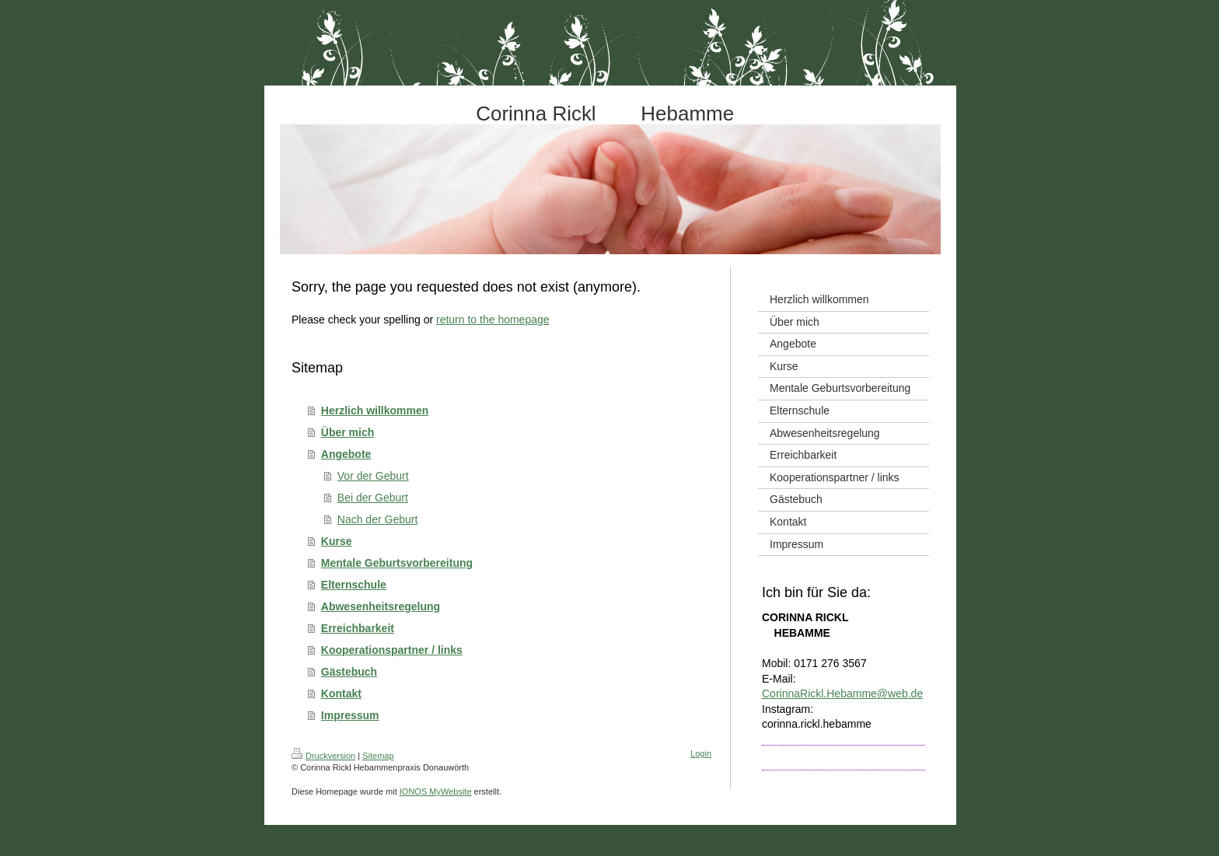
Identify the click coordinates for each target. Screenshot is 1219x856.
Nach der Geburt (377, 519)
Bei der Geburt (372, 497)
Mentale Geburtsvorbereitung (397, 563)
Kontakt (341, 693)
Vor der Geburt (373, 476)
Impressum (350, 715)
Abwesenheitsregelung (380, 606)
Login (700, 753)
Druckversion (323, 755)
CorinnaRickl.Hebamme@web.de (842, 693)
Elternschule (353, 584)
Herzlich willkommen (374, 410)
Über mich (347, 432)
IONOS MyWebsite (436, 791)
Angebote (346, 454)
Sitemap (377, 755)
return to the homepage (493, 319)
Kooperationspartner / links (392, 650)
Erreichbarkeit (357, 628)
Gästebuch (349, 672)
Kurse (336, 541)
